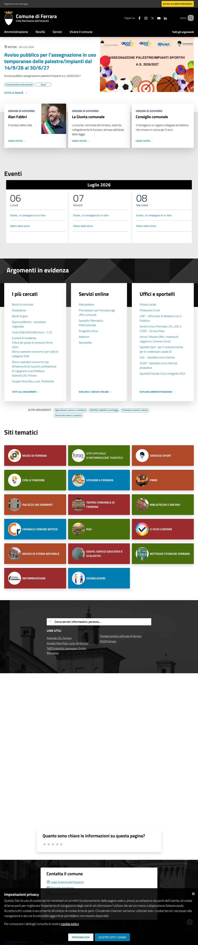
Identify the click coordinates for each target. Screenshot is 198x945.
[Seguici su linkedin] (161, 17)
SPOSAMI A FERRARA (99, 480)
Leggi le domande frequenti (65, 882)
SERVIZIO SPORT (160, 455)
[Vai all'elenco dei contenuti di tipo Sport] (43, 84)
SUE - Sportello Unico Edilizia (157, 357)
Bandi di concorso (22, 304)
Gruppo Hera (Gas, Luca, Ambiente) (68, 643)
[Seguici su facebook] (135, 17)
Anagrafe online (88, 331)
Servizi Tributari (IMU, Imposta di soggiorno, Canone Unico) (159, 339)
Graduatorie (19, 310)
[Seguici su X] (148, 17)
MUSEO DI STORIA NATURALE (40, 554)
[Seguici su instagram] (142, 17)
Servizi (57, 31)
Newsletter (85, 342)
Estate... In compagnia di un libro (27, 215)
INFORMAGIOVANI (33, 578)
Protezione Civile (150, 310)
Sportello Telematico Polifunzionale (91, 322)
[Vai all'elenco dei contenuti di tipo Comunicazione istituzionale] (19, 84)
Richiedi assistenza (60, 888)
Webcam (84, 337)
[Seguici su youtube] (155, 17)
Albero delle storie (20, 226)
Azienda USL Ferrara (24, 375)
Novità (40, 31)
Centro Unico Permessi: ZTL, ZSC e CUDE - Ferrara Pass (160, 328)
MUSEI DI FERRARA (34, 455)
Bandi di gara (20, 316)
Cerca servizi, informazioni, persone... (78, 622)
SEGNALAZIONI (95, 578)
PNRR (153, 480)
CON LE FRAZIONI (33, 480)
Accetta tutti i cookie (112, 937)
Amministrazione (16, 31)
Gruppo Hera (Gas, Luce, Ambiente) (33, 381)
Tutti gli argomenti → (26, 391)
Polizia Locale (148, 304)
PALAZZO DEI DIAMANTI (37, 505)
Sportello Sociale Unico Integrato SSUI (162, 373)
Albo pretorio (86, 304)
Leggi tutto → (17, 140)
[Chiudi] (193, 893)
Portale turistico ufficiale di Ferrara (120, 636)
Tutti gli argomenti (183, 32)
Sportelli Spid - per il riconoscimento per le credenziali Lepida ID (161, 349)
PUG (89, 529)
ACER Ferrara (108, 641)
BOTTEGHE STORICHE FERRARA (170, 554)
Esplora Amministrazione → (157, 391)
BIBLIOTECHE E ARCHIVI (165, 505)
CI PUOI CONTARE (161, 529)
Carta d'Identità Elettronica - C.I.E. (32, 332)
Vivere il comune (81, 31)
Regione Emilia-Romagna (16, 3)
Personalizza (81, 937)
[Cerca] (190, 18)
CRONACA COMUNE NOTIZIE (40, 529)
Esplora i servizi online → (95, 391)
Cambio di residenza (24, 338)
